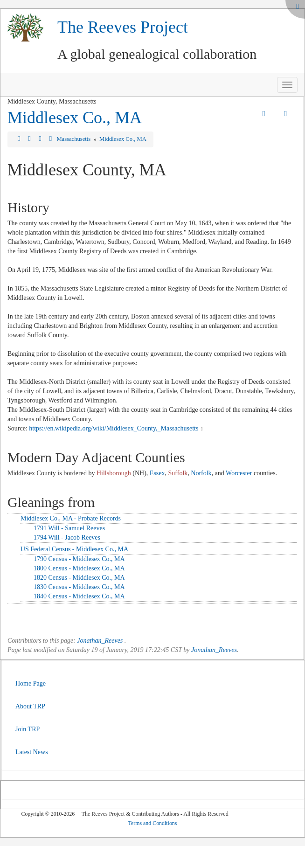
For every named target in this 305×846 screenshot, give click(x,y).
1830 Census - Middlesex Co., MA (79, 586)
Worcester (239, 473)
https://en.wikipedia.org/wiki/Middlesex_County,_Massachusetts (113, 428)
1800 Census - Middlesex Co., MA (79, 568)
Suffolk (178, 473)
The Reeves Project (122, 27)
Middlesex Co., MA (74, 117)
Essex (157, 473)
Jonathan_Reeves (100, 640)
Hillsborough (114, 473)
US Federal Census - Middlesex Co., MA (74, 549)
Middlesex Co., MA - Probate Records (71, 518)
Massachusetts (74, 139)
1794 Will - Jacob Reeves (67, 537)
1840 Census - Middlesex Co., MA (79, 596)
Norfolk (201, 473)
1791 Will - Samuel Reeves (69, 528)
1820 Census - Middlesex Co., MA (79, 577)
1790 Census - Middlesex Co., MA (79, 558)
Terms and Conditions (152, 823)
